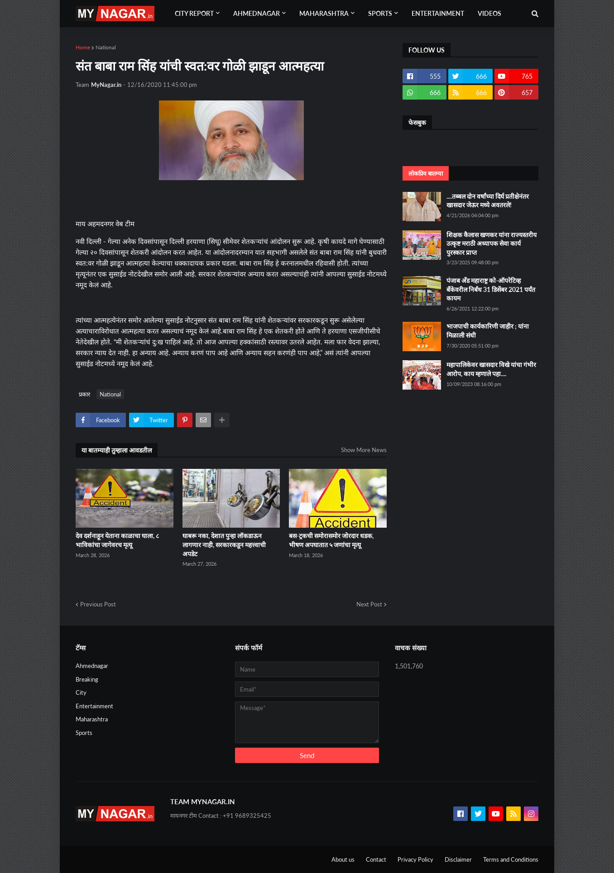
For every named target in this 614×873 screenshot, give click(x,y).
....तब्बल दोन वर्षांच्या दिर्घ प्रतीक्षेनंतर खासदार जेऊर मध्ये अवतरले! (487, 200)
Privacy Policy (415, 859)
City (81, 692)
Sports (84, 732)
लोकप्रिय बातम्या (425, 173)
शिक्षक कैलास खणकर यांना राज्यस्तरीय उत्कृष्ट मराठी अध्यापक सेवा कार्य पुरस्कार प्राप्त (491, 243)
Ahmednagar (92, 665)
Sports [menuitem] (380, 13)
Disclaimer (458, 859)
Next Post (369, 604)
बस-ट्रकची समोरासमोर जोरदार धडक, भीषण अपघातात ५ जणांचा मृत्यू (331, 540)
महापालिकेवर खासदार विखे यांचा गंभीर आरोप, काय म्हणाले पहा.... (491, 369)
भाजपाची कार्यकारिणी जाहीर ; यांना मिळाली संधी (487, 330)
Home (83, 47)
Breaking (87, 679)
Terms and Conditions (510, 859)
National (106, 47)
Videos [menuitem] (489, 13)
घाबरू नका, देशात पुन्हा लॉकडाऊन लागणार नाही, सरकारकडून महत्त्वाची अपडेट (224, 544)
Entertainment (94, 706)
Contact (376, 859)
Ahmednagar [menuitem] (256, 13)
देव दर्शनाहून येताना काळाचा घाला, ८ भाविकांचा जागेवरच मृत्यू (117, 540)
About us (343, 859)
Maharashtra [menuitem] (324, 13)
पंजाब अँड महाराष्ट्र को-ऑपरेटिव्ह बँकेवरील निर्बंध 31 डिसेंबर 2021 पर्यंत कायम (490, 289)
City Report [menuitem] (194, 13)
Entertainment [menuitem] (438, 13)
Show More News (364, 449)
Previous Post (98, 604)
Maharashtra (92, 719)
